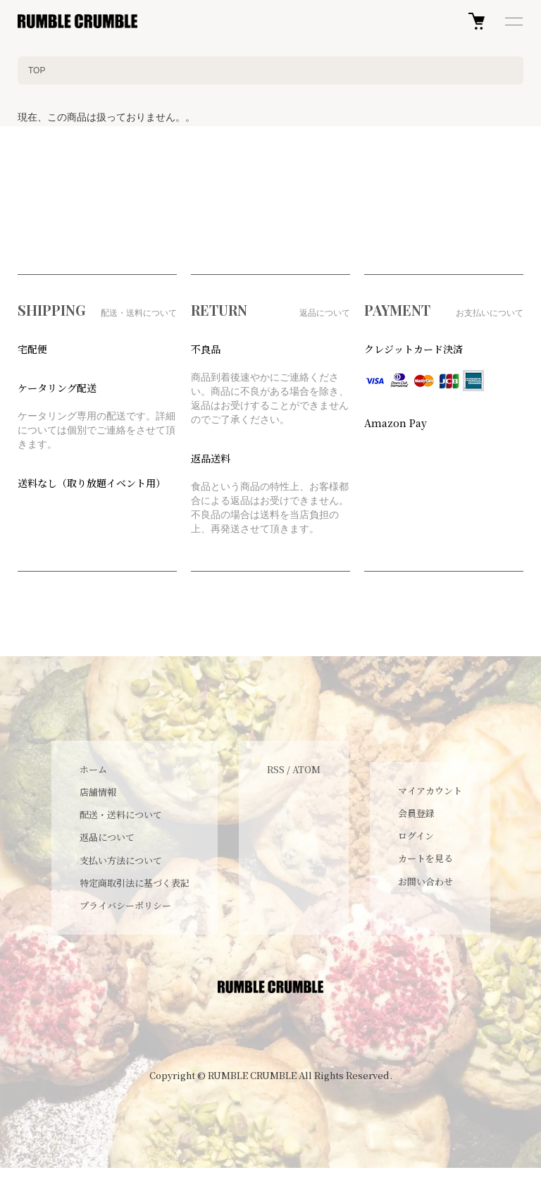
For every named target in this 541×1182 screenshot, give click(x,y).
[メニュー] (513, 21)
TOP (36, 70)
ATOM (306, 769)
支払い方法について (121, 860)
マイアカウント (430, 790)
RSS (276, 769)
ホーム (93, 769)
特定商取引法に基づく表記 (134, 882)
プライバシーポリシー (125, 905)
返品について (107, 837)
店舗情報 (98, 792)
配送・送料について (121, 814)
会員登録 (416, 813)
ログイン (416, 835)
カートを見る (425, 858)
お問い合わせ (425, 881)
